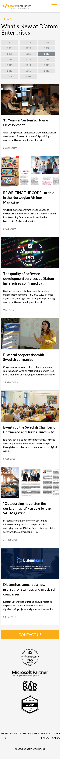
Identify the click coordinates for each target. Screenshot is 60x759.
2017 (28, 59)
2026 (28, 42)
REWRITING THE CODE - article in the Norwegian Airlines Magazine (28, 197)
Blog (26, 733)
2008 (28, 76)
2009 (9, 76)
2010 (46, 70)
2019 (46, 53)
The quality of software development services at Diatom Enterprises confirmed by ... (28, 278)
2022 (46, 48)
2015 (9, 65)
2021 (9, 53)
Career (34, 733)
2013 (46, 65)
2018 (9, 59)
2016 (46, 59)
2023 (28, 48)
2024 (9, 48)
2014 (28, 65)
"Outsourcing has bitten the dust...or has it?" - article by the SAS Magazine (27, 508)
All (10, 42)
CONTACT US (30, 634)
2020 (28, 53)
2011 (28, 70)
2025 (46, 42)
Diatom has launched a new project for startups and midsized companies (29, 589)
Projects (15, 733)
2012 (9, 70)
